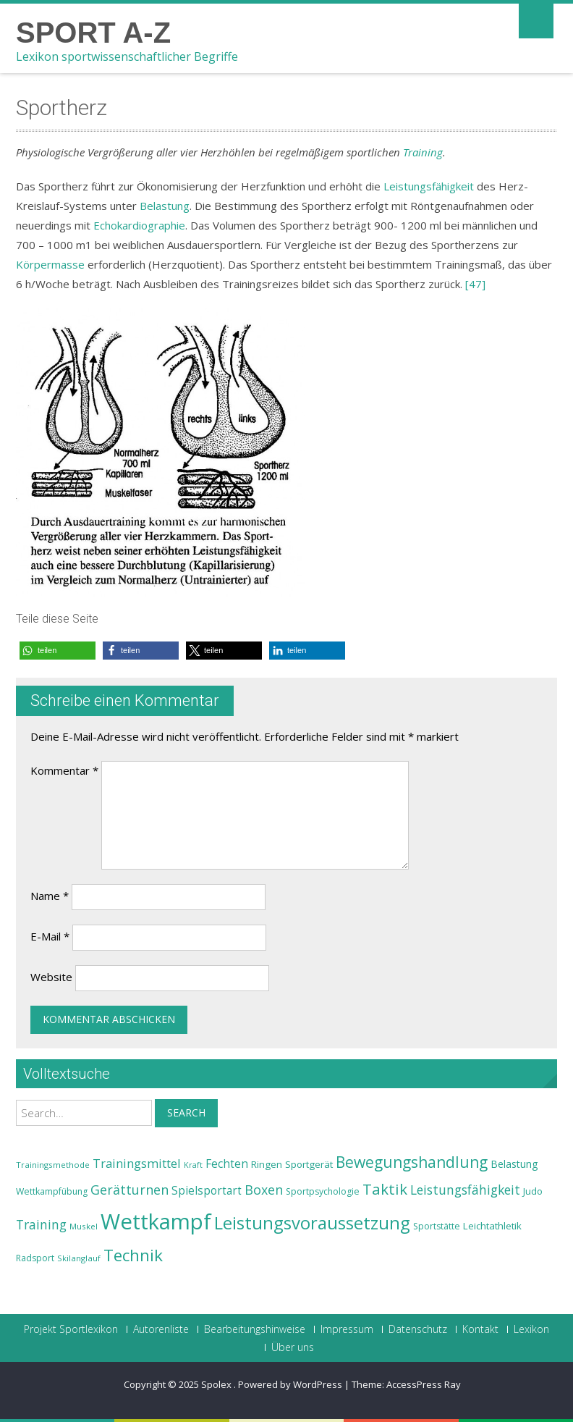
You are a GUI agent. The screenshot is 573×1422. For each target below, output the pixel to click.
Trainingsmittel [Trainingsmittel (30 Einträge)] (137, 1163)
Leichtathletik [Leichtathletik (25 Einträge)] (492, 1225)
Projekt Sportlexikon (71, 1329)
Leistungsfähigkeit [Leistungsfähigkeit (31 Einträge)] (465, 1189)
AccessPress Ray (423, 1384)
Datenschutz (418, 1329)
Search (186, 1112)
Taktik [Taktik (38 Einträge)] (384, 1189)
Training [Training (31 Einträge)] (41, 1224)
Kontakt (480, 1329)
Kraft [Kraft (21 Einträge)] (193, 1165)
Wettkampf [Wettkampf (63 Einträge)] (156, 1221)
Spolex (217, 1384)
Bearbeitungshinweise (254, 1329)
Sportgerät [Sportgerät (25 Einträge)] (309, 1164)
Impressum (347, 1329)
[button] (58, 650)
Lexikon (531, 1329)
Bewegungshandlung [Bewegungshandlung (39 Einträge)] (412, 1162)
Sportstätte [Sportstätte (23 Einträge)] (436, 1226)
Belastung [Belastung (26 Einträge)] (514, 1164)
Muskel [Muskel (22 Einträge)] (83, 1226)
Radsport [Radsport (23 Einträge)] (35, 1258)
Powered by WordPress (290, 1384)
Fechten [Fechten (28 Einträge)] (226, 1163)
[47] (475, 284)
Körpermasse (50, 264)
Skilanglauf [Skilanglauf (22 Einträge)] (79, 1258)
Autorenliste (161, 1329)
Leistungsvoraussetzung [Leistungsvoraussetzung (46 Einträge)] (312, 1222)
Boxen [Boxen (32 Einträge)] (264, 1189)
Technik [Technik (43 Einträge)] (133, 1255)
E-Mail (49, 936)
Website (51, 976)
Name (49, 895)
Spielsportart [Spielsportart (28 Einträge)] (206, 1190)
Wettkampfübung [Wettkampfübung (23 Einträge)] (52, 1191)
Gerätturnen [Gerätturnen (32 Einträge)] (129, 1189)
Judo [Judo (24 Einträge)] (533, 1191)
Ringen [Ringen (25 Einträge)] (266, 1164)
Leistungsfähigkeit (428, 186)
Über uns (292, 1347)
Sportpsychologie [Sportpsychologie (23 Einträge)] (323, 1191)
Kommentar (64, 770)
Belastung (165, 205)
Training (423, 152)
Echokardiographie (139, 225)
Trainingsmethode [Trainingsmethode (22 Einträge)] (53, 1164)
